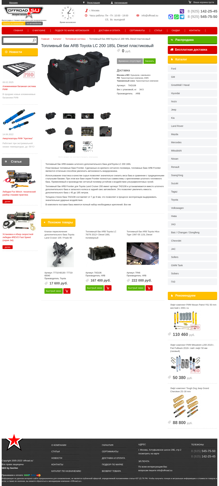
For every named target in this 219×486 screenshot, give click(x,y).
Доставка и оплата (109, 30)
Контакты (194, 30)
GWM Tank (177, 265)
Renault (175, 167)
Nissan (174, 158)
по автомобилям (34, 23)
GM (173, 77)
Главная (18, 30)
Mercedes (176, 142)
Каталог (181, 59)
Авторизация (121, 2)
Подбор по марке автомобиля (72, 30)
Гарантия (107, 445)
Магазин (13, 2)
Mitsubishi (176, 150)
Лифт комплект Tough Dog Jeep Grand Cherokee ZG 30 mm (189, 390)
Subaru (175, 273)
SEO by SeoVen (10, 468)
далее (7, 201)
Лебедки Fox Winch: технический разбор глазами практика (19, 193)
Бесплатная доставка (188, 49)
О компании (58, 445)
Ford (173, 68)
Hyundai (175, 93)
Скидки (176, 30)
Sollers (174, 257)
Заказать (149, 61)
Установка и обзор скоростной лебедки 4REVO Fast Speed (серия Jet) (18, 237)
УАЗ (173, 224)
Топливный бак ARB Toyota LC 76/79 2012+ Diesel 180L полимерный (101, 234)
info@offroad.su (150, 15)
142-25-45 (202, 11)
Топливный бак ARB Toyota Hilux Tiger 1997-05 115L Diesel (143, 233)
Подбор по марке (112, 464)
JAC (173, 249)
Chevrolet (176, 240)
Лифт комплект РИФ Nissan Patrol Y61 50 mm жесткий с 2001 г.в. (193, 306)
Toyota (174, 199)
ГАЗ (173, 281)
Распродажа (182, 39)
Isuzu (174, 101)
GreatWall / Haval (180, 85)
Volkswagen (177, 208)
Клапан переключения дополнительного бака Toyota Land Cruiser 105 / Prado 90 (59, 234)
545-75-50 (202, 17)
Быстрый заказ (53, 291)
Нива (174, 216)
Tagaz (174, 191)
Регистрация (93, 2)
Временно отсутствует (130, 61)
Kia (173, 118)
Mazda (174, 134)
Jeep (173, 109)
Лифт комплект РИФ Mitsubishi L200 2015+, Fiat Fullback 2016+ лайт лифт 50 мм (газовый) (192, 348)
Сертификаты (137, 30)
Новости (15, 52)
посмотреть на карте (148, 453)
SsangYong (177, 175)
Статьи (158, 30)
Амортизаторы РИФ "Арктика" (18, 138)
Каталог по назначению (13, 23)
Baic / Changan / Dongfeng (185, 232)
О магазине (39, 30)
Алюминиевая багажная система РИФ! (19, 88)
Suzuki (174, 183)
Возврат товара (111, 471)
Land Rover (177, 126)
